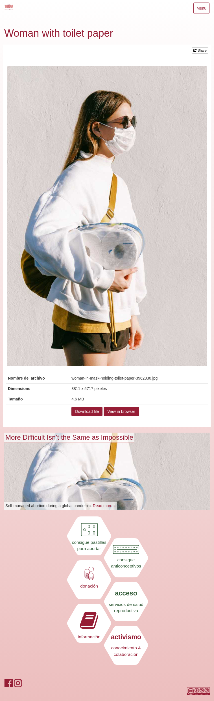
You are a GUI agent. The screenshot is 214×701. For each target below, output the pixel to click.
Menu (202, 9)
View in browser (121, 411)
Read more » (104, 505)
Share (200, 50)
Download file (87, 411)
